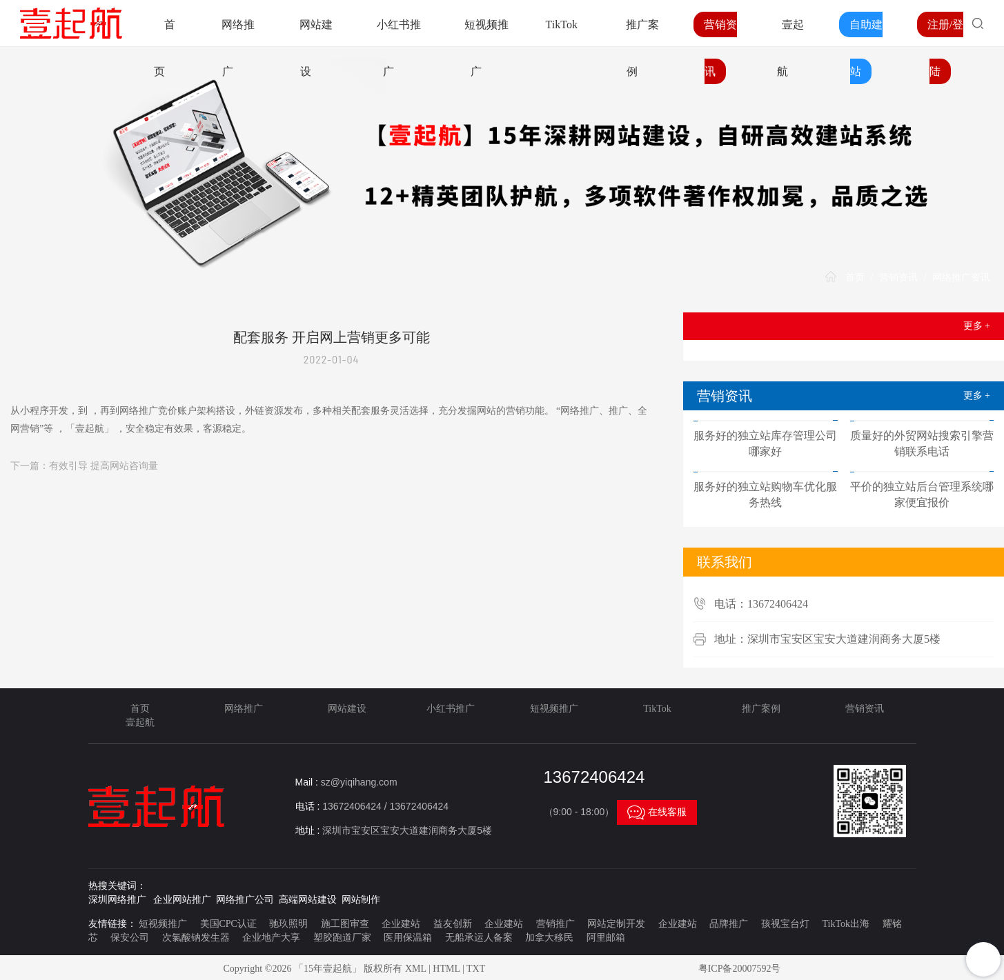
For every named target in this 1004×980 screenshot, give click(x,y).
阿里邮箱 (606, 937)
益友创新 (452, 924)
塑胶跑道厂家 (342, 937)
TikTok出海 (845, 924)
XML (415, 968)
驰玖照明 (288, 924)
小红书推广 (450, 708)
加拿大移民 (549, 937)
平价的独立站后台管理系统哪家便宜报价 (922, 494)
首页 (855, 277)
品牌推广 (728, 924)
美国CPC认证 (228, 924)
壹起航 (140, 722)
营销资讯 (898, 277)
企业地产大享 (271, 937)
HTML (446, 968)
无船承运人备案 (479, 937)
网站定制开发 (616, 924)
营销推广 (555, 924)
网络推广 (243, 708)
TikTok (562, 24)
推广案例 (761, 708)
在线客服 (657, 812)
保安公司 (129, 937)
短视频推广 (554, 708)
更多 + (976, 326)
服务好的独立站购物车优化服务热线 (765, 494)
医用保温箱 (408, 937)
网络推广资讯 (961, 277)
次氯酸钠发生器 (196, 937)
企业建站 (401, 924)
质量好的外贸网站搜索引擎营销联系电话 (922, 443)
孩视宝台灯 (785, 924)
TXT (475, 968)
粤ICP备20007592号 (739, 968)
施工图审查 (345, 924)
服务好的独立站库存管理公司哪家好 (765, 443)
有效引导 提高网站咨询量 (103, 466)
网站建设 (347, 708)
